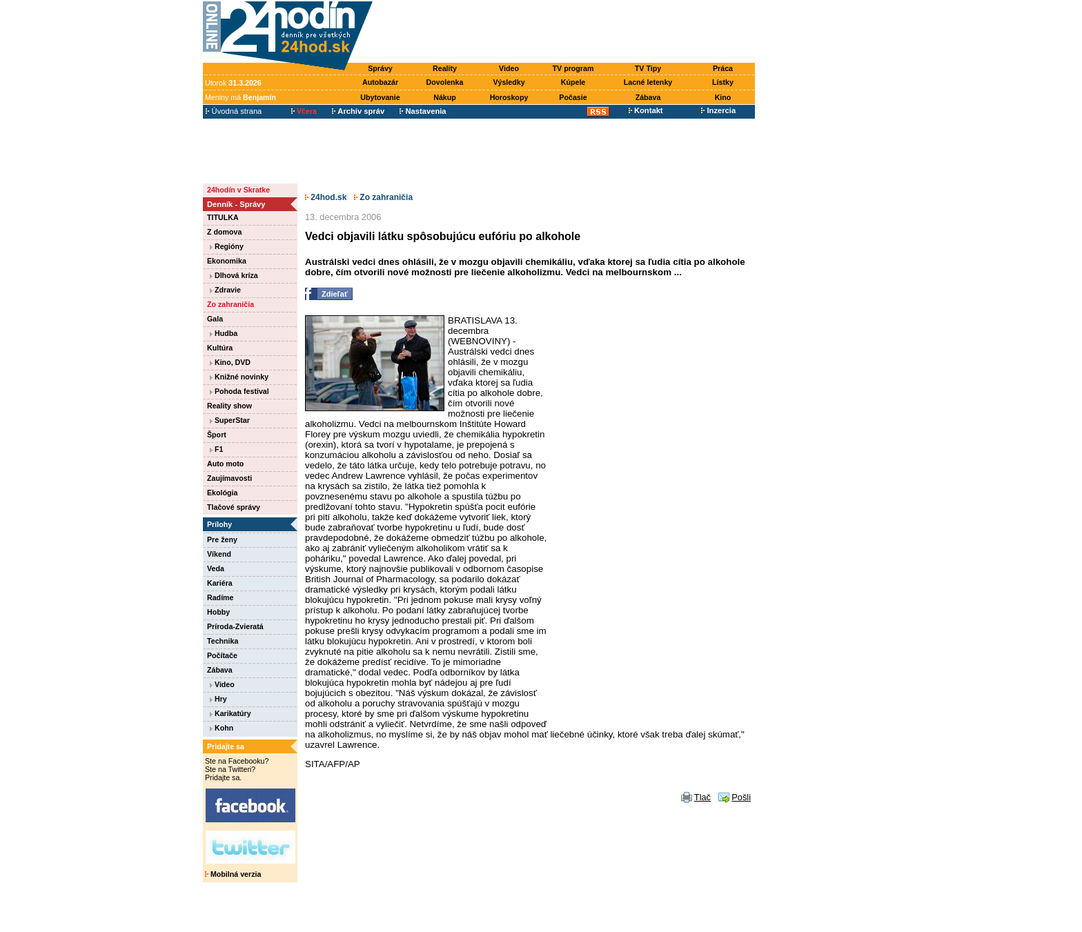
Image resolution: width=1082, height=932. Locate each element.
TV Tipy (648, 68)
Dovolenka (445, 82)
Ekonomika (226, 261)
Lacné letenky (648, 82)
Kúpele (573, 82)
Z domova (224, 232)
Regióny (227, 246)
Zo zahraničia (230, 304)
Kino (723, 97)
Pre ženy (222, 539)
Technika (222, 641)
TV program (573, 68)
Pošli (741, 797)
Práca (723, 68)
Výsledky (508, 82)
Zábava (648, 97)
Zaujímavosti (229, 478)
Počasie (573, 97)
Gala (215, 319)
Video (509, 68)
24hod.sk (325, 197)
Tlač (702, 797)
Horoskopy (509, 97)
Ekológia (222, 492)
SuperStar (230, 420)
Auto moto (225, 463)
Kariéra (220, 583)
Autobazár (380, 82)
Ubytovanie (380, 97)
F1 (216, 449)
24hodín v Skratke (238, 190)
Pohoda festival (239, 391)
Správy (380, 68)
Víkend (219, 554)
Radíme (220, 597)
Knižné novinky (239, 377)
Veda (215, 568)
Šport (216, 434)
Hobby (218, 612)
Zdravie (225, 290)
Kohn (221, 728)
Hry (218, 699)
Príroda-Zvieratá (235, 626)
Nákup (444, 97)
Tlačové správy (233, 507)
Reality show (229, 405)
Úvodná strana (234, 111)
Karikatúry (230, 713)
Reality (445, 68)
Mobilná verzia (233, 874)
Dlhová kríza (234, 275)
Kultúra (220, 348)
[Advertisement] (567, 32)
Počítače (222, 655)
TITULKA (223, 217)
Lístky (723, 82)
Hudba (223, 333)
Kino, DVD (230, 362)
